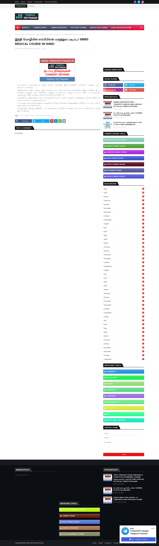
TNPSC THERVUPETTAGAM (24, 49)
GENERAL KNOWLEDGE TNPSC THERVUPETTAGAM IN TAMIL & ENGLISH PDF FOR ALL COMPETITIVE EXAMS (127, 104)
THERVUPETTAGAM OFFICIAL (35, 543)
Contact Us (108, 543)
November (124, 212)
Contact (29, 2)
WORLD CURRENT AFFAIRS (115, 176)
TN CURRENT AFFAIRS (114, 170)
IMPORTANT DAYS (112, 402)
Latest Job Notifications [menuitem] (121, 28)
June (124, 231)
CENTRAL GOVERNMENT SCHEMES (74, 510)
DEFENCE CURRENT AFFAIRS (116, 146)
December (124, 208)
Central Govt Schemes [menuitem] (99, 28)
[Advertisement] (104, 17)
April (124, 193)
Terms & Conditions (51, 2)
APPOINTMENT (111, 378)
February (124, 200)
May (124, 189)
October (124, 216)
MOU (108, 414)
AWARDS (109, 384)
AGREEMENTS (111, 372)
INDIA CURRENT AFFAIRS (27, 34)
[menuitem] (17, 27)
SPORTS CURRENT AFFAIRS (115, 164)
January (124, 204)
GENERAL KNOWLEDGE (70, 528)
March (124, 197)
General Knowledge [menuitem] (59, 28)
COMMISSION (111, 390)
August (124, 224)
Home (17, 2)
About (23, 2)
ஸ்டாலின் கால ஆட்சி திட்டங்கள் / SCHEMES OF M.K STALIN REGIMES (127, 114)
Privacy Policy (38, 2)
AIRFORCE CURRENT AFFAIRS (116, 140)
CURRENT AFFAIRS (68, 516)
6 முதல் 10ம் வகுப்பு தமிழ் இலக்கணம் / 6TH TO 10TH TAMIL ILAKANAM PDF (127, 123)
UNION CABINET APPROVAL (116, 420)
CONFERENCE (111, 396)
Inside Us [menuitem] (25, 28)
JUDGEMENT (110, 408)
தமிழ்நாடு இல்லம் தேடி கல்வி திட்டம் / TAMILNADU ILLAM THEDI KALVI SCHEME (127, 498)
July (124, 228)
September (124, 220)
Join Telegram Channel (138, 539)
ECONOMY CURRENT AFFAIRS (116, 152)
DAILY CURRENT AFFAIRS (27, 115)
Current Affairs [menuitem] (40, 28)
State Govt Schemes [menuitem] (78, 28)
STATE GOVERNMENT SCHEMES (73, 534)
